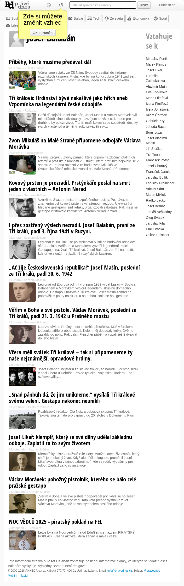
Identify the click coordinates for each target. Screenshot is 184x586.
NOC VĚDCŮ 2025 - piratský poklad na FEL (55, 521)
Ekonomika (138, 18)
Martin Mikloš (156, 195)
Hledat (144, 5)
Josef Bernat (155, 206)
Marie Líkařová (157, 98)
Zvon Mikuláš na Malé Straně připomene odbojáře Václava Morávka (75, 143)
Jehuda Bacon (156, 127)
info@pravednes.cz (119, 570)
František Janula (158, 172)
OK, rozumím (42, 33)
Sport (160, 18)
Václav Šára (155, 189)
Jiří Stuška (153, 149)
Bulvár (75, 18)
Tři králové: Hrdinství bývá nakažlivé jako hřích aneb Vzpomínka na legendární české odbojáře (68, 101)
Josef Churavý (156, 166)
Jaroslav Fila (155, 223)
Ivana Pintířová (157, 104)
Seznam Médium (35, 195)
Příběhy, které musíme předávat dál (50, 62)
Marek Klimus (156, 64)
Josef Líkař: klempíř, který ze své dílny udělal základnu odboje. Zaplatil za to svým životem (70, 440)
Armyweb (28, 364)
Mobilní (12, 575)
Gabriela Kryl (155, 121)
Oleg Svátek (155, 218)
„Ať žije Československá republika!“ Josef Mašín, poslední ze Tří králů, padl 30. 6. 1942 (74, 270)
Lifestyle (14, 25)
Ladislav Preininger (160, 183)
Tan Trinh (153, 154)
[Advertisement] (160, 310)
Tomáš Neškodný (159, 212)
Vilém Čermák (156, 115)
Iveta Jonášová (157, 109)
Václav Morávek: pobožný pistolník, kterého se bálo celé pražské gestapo (72, 482)
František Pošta (157, 160)
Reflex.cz (30, 110)
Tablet (24, 575)
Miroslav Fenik (156, 59)
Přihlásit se (167, 5)
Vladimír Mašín (157, 86)
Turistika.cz (34, 528)
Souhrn (14, 18)
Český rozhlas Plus (40, 407)
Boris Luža (154, 132)
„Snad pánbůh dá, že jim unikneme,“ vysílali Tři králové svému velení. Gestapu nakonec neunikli (72, 397)
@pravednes (152, 570)
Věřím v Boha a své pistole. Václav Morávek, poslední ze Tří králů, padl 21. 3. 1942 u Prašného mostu (72, 313)
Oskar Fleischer (157, 235)
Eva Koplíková (156, 92)
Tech (93, 18)
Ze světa (113, 18)
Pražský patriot (34, 68)
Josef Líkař (154, 70)
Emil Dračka (155, 229)
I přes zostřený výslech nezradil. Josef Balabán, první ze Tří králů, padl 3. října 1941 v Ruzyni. (72, 228)
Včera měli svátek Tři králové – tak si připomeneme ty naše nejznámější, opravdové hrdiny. (70, 355)
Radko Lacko (156, 200)
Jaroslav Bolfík (157, 177)
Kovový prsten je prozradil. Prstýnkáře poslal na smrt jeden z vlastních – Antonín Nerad (69, 186)
